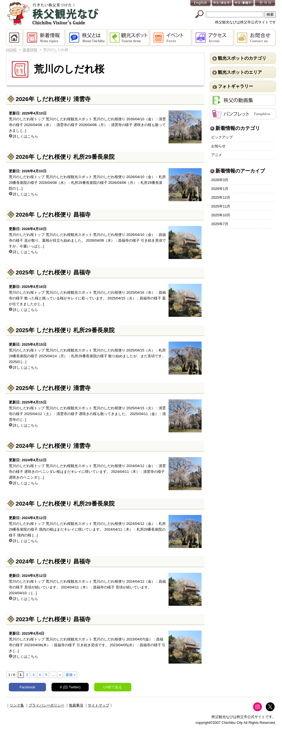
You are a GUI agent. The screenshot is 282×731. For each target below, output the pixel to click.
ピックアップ (222, 137)
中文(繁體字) (243, 3)
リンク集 (17, 705)
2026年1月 (219, 189)
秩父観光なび (53, 14)
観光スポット (129, 37)
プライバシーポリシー (46, 705)
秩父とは (87, 37)
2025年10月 (220, 215)
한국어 (265, 3)
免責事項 (76, 705)
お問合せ (255, 37)
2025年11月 (220, 206)
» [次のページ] (60, 675)
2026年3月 (219, 180)
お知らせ (218, 146)
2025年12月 (220, 197)
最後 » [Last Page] (71, 675)
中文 (222, 3)
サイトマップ (98, 705)
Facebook (27, 687)
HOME (15, 37)
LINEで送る (113, 687)
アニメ (216, 155)
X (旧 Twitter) (70, 687)
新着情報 (45, 37)
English (201, 3)
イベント (171, 37)
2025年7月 (219, 224)
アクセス (213, 37)
